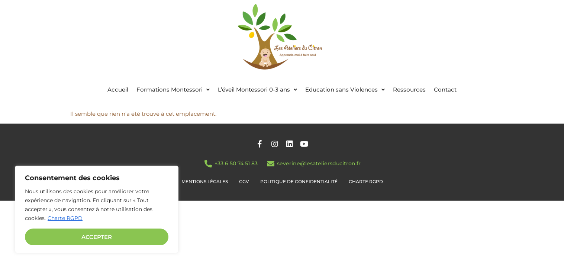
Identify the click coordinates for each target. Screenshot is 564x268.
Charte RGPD (65, 218)
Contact (445, 89)
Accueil (117, 89)
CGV (244, 181)
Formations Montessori (173, 89)
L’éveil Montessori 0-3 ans (257, 89)
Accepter (96, 236)
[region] (96, 209)
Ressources (409, 89)
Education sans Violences (345, 89)
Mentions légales (204, 181)
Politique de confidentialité (299, 181)
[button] (173, 89)
